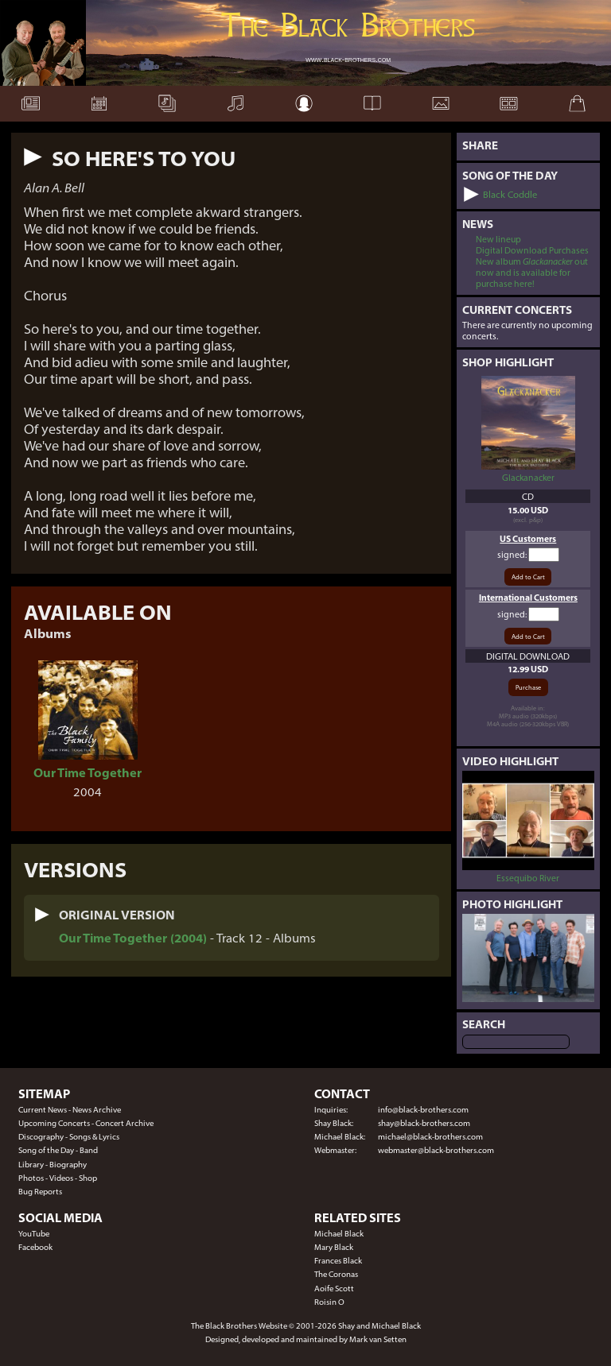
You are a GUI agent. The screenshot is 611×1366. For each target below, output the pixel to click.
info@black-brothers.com (423, 1110)
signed (511, 554)
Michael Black (339, 1234)
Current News (42, 1110)
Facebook (35, 1247)
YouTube (33, 1234)
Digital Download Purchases (532, 250)
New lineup (498, 239)
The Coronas (336, 1274)
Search (483, 1024)
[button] (33, 157)
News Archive (96, 1110)
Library (31, 1164)
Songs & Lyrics (94, 1137)
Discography (41, 1137)
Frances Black (338, 1261)
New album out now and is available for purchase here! (532, 272)
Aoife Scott (334, 1288)
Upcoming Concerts (54, 1123)
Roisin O (329, 1302)
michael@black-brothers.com (430, 1137)
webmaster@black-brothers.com (436, 1150)
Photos (31, 1178)
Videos (61, 1178)
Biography (68, 1164)
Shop (88, 1178)
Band (89, 1150)
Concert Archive (124, 1123)
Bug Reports (40, 1191)
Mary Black (333, 1247)
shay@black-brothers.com (424, 1123)
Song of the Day (46, 1150)
